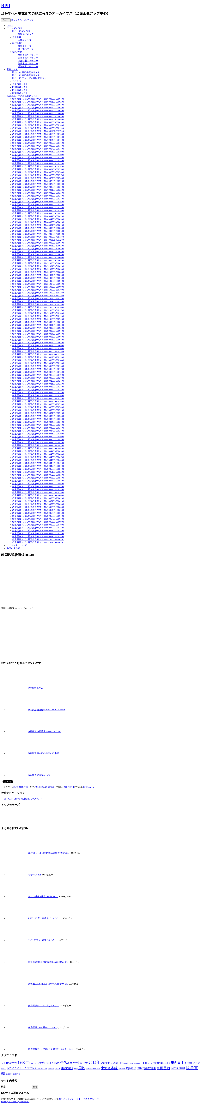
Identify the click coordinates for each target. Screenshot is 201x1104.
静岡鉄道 (23, 787)
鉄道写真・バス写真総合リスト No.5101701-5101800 (38, 313)
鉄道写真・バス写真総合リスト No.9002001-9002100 (38, 381)
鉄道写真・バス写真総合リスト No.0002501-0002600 (38, 172)
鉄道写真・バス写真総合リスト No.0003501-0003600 (38, 201)
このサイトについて (17, 545)
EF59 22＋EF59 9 (10, 799)
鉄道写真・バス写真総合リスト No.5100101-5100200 (38, 266)
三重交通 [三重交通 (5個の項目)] (40, 1068)
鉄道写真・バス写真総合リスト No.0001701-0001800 (38, 149)
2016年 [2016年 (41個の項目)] (105, 1062)
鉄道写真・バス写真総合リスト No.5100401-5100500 (38, 275)
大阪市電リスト (20, 84)
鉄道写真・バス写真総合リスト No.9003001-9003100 (38, 410)
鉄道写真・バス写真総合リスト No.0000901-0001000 (38, 125)
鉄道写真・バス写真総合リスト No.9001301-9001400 (38, 360)
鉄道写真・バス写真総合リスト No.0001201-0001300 (38, 134)
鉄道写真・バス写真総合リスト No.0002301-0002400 (38, 166)
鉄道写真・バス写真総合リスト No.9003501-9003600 (38, 425)
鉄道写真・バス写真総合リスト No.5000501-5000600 (38, 257)
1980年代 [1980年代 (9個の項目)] (49, 1063)
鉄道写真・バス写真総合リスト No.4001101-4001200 (38, 240)
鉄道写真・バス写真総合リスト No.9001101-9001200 (38, 354)
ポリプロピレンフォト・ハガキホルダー (78, 1099)
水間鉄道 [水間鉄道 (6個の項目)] (121, 1069)
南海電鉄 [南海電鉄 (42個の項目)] (67, 1068)
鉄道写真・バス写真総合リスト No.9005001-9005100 (38, 469)
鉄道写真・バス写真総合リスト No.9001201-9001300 (38, 357)
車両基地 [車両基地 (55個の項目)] (163, 1068)
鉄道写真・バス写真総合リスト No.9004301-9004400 (38, 448)
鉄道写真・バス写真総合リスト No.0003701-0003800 (38, 207)
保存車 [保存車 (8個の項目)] (57, 1068)
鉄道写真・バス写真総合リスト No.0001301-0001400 (38, 137)
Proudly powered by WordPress (15, 1101)
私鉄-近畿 (17, 52)
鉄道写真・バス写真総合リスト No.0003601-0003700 (38, 204)
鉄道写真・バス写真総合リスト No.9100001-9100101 (38, 539)
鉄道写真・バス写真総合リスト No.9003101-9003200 (38, 413)
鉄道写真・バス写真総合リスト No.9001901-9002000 (38, 378)
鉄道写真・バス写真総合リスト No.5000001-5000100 (38, 243)
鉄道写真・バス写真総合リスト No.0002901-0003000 (38, 184)
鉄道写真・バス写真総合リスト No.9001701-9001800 (38, 372)
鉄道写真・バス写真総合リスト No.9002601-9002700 (38, 398)
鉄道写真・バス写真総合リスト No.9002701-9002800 (38, 401)
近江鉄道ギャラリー (28, 66)
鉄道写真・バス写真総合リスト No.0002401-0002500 (38, 169)
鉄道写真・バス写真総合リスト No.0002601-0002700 (38, 175)
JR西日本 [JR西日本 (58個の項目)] (177, 1062)
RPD (5, 5)
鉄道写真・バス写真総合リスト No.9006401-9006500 (38, 510)
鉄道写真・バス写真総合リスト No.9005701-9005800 (38, 489)
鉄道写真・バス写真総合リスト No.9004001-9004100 (38, 439)
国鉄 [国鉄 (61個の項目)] (81, 1068)
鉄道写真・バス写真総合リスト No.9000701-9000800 (38, 342)
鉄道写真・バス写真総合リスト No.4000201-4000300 (38, 228)
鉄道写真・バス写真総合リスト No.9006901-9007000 (38, 525)
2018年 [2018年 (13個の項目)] (119, 1063)
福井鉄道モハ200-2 (31, 799)
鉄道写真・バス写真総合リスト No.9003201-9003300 (38, 416)
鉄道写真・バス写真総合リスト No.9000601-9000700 (38, 339)
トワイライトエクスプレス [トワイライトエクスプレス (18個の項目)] (22, 1068)
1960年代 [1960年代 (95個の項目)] (25, 1062)
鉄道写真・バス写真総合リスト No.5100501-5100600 (38, 278)
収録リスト (12, 69)
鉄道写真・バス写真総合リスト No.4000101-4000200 (38, 225)
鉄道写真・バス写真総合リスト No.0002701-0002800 (38, 178)
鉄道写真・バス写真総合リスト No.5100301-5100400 (38, 272)
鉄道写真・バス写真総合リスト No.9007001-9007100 (38, 527)
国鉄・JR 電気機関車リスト (26, 75)
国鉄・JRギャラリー (22, 31)
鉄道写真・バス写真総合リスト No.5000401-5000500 (38, 254)
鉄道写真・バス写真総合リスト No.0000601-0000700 (38, 116)
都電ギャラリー (26, 46)
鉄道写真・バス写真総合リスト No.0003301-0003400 (38, 196)
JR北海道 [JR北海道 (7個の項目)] (166, 1063)
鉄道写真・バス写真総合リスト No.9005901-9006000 (38, 495)
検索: (3, 1086)
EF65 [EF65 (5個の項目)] (135, 1063)
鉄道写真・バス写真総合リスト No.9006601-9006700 (38, 516)
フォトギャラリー (16, 28)
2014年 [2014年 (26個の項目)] (84, 1062)
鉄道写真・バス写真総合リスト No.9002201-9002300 (38, 386)
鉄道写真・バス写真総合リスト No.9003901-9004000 (38, 436)
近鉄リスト (17, 81)
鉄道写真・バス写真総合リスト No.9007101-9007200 (38, 530)
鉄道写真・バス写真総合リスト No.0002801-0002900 (38, 181)
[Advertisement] (100, 631)
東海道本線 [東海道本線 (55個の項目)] (109, 1068)
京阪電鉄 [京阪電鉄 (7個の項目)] (51, 1069)
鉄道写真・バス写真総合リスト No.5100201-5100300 (38, 269)
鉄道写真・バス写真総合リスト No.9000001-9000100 (38, 322)
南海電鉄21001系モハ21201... (42, 1027)
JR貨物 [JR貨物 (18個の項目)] (188, 1062)
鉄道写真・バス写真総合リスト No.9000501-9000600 (38, 337)
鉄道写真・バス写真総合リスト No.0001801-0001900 (38, 152)
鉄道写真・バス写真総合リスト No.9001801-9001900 (38, 375)
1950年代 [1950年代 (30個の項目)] (11, 1062)
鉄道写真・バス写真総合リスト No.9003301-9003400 (38, 419)
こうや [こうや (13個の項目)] (196, 1063)
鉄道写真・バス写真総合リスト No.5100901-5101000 (38, 290)
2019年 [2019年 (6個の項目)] (125, 1063)
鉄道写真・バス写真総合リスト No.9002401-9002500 (38, 392)
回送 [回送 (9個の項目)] (76, 1068)
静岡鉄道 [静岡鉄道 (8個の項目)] (16, 1074)
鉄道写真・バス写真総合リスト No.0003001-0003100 (38, 187)
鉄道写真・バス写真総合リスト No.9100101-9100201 (38, 542)
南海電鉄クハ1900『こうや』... (43, 1005)
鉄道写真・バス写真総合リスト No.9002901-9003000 (38, 407)
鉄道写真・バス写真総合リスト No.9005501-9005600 (38, 483)
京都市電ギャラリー (28, 55)
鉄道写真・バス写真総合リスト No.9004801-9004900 (38, 463)
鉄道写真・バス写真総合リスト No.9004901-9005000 (38, 466)
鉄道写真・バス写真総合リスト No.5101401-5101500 (38, 304)
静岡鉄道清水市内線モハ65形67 (43, 753)
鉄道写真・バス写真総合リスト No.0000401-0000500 (38, 110)
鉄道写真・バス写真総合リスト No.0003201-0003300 (38, 193)
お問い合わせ (13, 548)
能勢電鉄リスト (20, 93)
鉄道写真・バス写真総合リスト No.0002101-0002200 (38, 160)
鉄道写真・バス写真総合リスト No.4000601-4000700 (38, 234)
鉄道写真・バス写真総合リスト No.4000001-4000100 (38, 222)
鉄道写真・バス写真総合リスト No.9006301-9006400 (38, 507)
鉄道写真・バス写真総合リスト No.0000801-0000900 (38, 122)
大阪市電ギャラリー (28, 58)
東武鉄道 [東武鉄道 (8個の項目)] (96, 1068)
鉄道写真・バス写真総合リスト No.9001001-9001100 (38, 351)
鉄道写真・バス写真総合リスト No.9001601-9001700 (38, 369)
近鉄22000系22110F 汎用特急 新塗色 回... (48, 984)
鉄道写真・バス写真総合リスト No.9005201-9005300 (38, 475)
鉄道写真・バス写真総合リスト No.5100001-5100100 (38, 263)
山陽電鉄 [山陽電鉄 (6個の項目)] (89, 1069)
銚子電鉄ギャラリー (28, 49)
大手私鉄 (16, 37)
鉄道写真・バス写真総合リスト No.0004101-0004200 (38, 216)
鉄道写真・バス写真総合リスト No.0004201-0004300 (38, 219)
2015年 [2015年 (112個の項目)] (94, 1062)
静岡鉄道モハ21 (35, 688)
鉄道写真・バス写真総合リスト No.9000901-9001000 (38, 348)
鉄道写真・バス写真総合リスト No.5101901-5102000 (38, 319)
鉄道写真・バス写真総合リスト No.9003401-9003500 (38, 422)
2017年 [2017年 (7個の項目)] (113, 1063)
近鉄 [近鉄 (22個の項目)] (173, 1068)
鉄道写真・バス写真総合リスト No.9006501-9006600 (38, 513)
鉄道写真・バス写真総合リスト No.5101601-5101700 (38, 310)
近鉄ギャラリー (26, 40)
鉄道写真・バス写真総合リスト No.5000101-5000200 (38, 245)
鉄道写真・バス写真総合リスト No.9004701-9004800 (38, 460)
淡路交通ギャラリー (28, 60)
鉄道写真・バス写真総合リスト (22, 96)
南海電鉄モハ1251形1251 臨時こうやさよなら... (51, 1049)
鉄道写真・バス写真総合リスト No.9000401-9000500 (38, 334)
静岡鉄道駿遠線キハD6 (39, 775)
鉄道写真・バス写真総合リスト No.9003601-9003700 (38, 428)
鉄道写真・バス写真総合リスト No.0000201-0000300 (38, 105)
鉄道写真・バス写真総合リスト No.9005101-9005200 (38, 472)
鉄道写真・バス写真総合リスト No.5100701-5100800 (38, 284)
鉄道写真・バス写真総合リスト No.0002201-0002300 (38, 163)
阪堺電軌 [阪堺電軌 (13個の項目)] (180, 1068)
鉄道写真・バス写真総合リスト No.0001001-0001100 (38, 128)
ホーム (10, 25)
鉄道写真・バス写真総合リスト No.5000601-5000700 (38, 260)
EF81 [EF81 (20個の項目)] (144, 1062)
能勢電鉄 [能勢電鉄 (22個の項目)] (130, 1068)
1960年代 (39, 787)
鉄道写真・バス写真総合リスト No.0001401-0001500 (38, 140)
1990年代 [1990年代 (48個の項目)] (60, 1062)
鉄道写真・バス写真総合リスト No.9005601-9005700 (38, 486)
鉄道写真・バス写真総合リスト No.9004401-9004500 (38, 451)
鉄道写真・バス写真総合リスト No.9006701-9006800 (38, 519)
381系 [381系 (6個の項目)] (3, 1063)
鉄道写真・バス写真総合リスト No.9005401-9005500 (38, 480)
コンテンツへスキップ (22, 20)
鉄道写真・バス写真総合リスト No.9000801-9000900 (38, 345)
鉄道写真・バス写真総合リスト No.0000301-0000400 (38, 107)
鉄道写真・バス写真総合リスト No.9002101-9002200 (38, 384)
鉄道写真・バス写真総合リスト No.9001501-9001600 (38, 366)
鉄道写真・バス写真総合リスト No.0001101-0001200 (38, 131)
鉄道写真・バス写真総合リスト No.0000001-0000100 (38, 99)
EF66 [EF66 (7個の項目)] (139, 1063)
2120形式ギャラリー (28, 34)
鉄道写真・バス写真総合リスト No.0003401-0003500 (38, 198)
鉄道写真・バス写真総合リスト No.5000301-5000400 (38, 251)
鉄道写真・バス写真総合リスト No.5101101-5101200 (38, 295)
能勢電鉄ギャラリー (28, 63)
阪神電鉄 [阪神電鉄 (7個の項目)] (9, 1074)
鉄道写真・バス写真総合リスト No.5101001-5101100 (38, 292)
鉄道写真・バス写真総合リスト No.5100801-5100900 (38, 287)
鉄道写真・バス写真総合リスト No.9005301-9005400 (38, 478)
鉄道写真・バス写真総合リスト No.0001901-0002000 (38, 154)
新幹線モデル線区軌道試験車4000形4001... (49, 853)
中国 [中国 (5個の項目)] (45, 1068)
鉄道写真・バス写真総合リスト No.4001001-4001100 (38, 237)
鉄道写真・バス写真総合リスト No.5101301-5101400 (38, 301)
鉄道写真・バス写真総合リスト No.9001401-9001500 (38, 363)
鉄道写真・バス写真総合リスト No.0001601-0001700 (38, 146)
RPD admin (88, 787)
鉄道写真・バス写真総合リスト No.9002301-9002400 (38, 389)
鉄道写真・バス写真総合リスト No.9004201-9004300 (38, 445)
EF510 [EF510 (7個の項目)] (150, 1063)
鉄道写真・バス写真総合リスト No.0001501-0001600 (38, 143)
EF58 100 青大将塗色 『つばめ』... (45, 918)
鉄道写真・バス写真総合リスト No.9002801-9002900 (38, 404)
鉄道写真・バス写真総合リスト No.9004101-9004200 (38, 442)
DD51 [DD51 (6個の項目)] (131, 1063)
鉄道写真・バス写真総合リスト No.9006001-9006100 (38, 498)
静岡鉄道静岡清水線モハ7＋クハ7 (44, 731)
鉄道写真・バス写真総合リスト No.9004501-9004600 (38, 454)
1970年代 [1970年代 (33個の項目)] (39, 1062)
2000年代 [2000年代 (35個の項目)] (73, 1062)
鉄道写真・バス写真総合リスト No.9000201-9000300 (38, 328)
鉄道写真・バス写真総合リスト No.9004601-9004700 (38, 457)
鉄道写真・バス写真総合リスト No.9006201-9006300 (38, 504)
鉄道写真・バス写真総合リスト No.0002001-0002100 (38, 157)
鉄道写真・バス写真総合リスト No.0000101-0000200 (38, 102)
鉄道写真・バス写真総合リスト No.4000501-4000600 (38, 231)
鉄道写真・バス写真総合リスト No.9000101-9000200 (38, 325)
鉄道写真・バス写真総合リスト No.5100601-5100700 (38, 281)
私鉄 (15, 787)
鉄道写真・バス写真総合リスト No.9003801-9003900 (38, 433)
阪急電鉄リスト (20, 90)
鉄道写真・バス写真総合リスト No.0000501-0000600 (38, 113)
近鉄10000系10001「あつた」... (43, 940)
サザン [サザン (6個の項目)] (3, 1069)
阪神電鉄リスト (20, 87)
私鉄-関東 (17, 43)
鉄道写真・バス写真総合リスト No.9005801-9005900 (38, 492)
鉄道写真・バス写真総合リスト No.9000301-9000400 (38, 331)
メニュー (5, 20)
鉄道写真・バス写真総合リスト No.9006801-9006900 (38, 522)
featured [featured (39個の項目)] (158, 1062)
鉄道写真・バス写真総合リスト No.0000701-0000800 (38, 119)
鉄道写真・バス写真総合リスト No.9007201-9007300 (38, 533)
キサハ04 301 (34, 874)
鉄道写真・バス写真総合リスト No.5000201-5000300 (38, 248)
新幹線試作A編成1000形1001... (43, 896)
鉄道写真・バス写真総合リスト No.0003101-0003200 (38, 190)
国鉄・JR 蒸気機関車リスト (26, 72)
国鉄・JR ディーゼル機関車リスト (29, 78)
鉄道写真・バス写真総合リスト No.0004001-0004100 (38, 213)
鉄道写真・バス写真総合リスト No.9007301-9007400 (38, 536)
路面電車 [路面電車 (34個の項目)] (150, 1068)
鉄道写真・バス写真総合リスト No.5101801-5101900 (38, 316)
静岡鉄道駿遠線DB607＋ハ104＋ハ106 (46, 709)
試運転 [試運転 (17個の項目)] (140, 1068)
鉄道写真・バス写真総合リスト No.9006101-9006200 (38, 501)
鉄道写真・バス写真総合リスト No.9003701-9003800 (38, 431)
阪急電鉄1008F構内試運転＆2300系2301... (48, 962)
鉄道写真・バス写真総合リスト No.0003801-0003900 (38, 210)
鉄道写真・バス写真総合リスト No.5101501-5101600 (38, 307)
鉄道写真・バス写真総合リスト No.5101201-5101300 (38, 298)
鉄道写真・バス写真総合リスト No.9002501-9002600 (38, 395)
